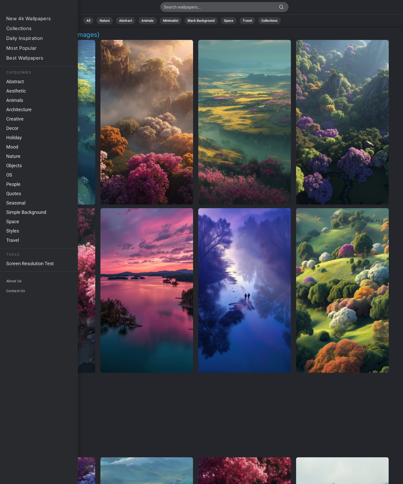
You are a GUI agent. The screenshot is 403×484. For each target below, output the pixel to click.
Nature (105, 21)
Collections (269, 21)
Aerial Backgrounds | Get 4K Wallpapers (31, 8)
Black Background (201, 21)
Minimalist (170, 21)
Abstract (125, 21)
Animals (147, 21)
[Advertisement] (195, 415)
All (88, 21)
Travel (247, 21)
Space (228, 21)
